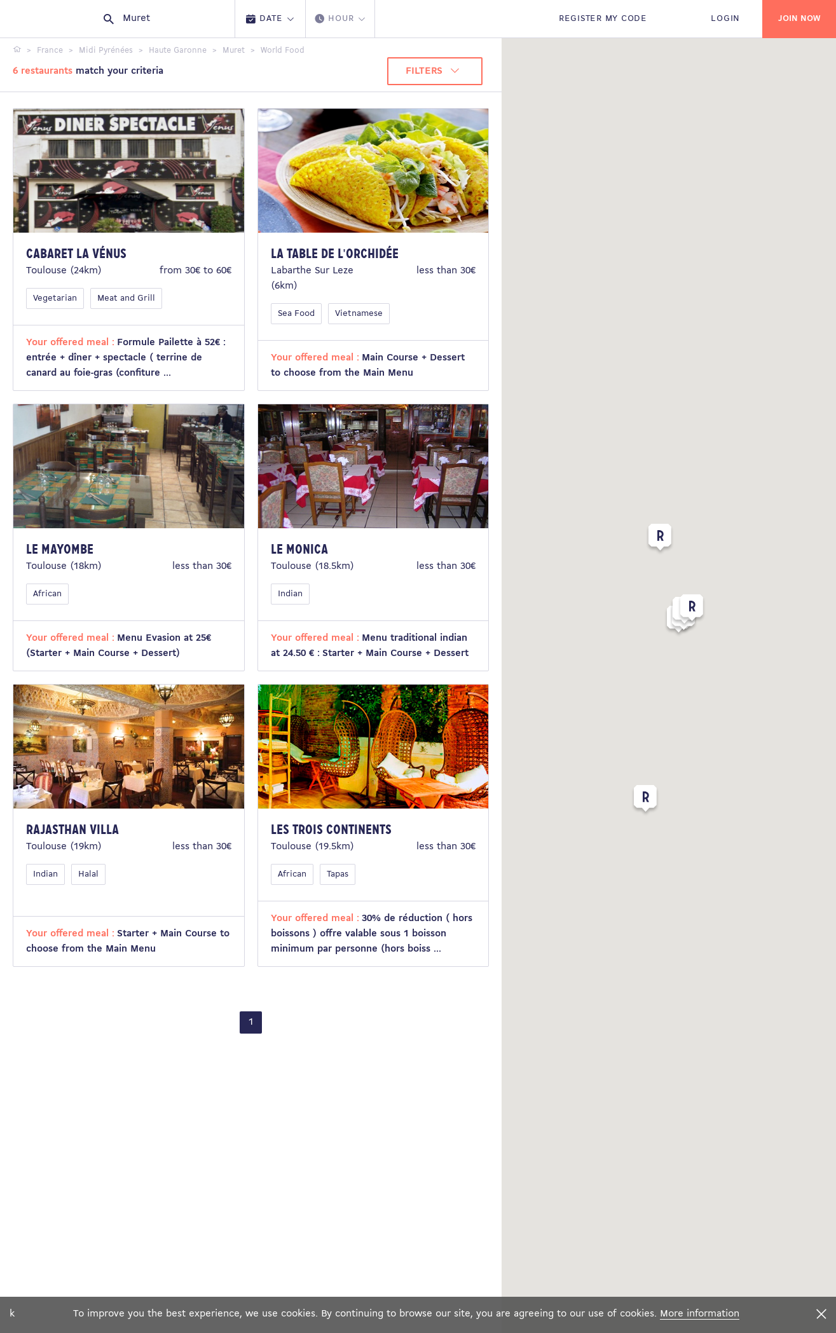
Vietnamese (359, 313)
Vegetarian (55, 298)
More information (699, 1314)
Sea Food (296, 313)
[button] (645, 801)
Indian (290, 594)
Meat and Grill (126, 298)
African (47, 594)
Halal (88, 874)
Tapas (337, 874)
